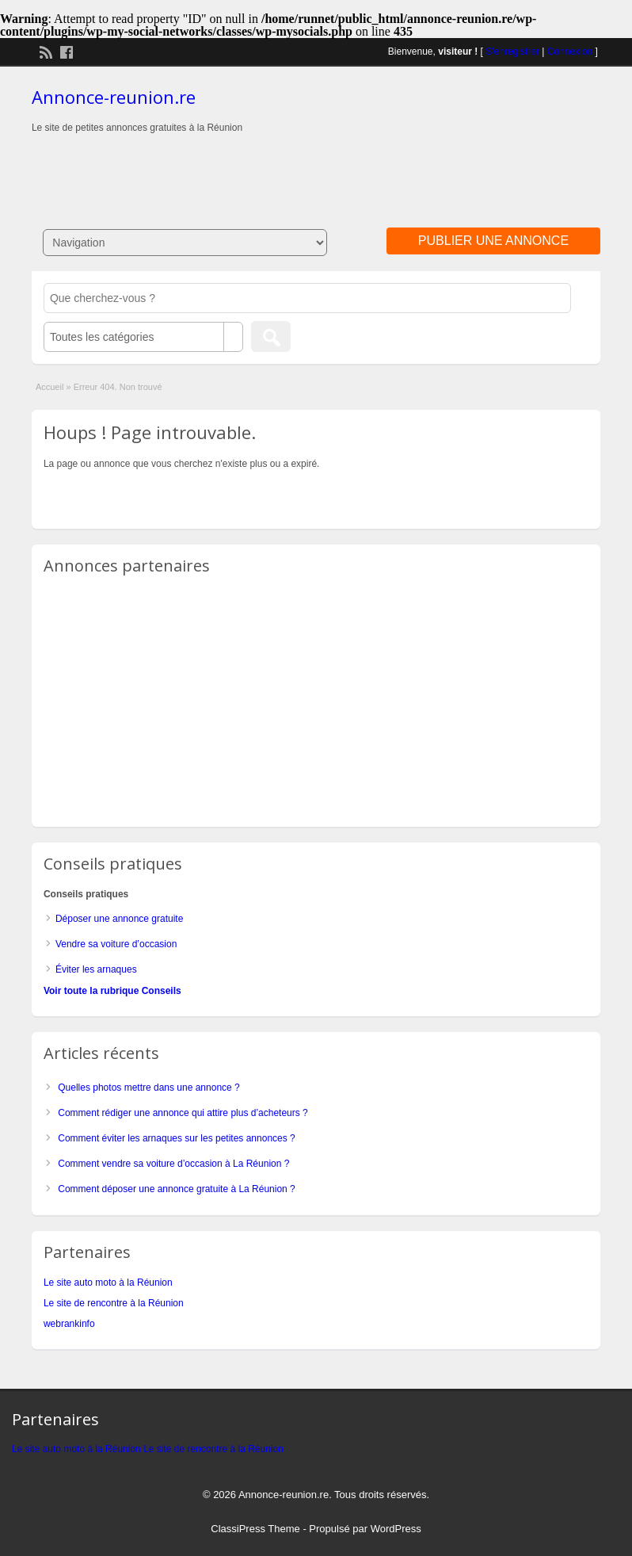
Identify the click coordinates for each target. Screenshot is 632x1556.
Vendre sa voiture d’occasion (116, 944)
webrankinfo (69, 1323)
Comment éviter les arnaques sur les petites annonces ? (176, 1138)
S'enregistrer (512, 51)
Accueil (49, 387)
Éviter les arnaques (96, 969)
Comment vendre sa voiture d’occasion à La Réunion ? (173, 1163)
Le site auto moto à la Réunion (108, 1282)
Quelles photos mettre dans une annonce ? (149, 1087)
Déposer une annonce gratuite (119, 918)
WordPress (396, 1529)
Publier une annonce (493, 240)
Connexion (569, 51)
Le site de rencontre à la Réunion (114, 1303)
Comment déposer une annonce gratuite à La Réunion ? (176, 1189)
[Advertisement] (316, 166)
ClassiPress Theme (255, 1529)
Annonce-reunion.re (114, 97)
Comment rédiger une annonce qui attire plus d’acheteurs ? (183, 1112)
